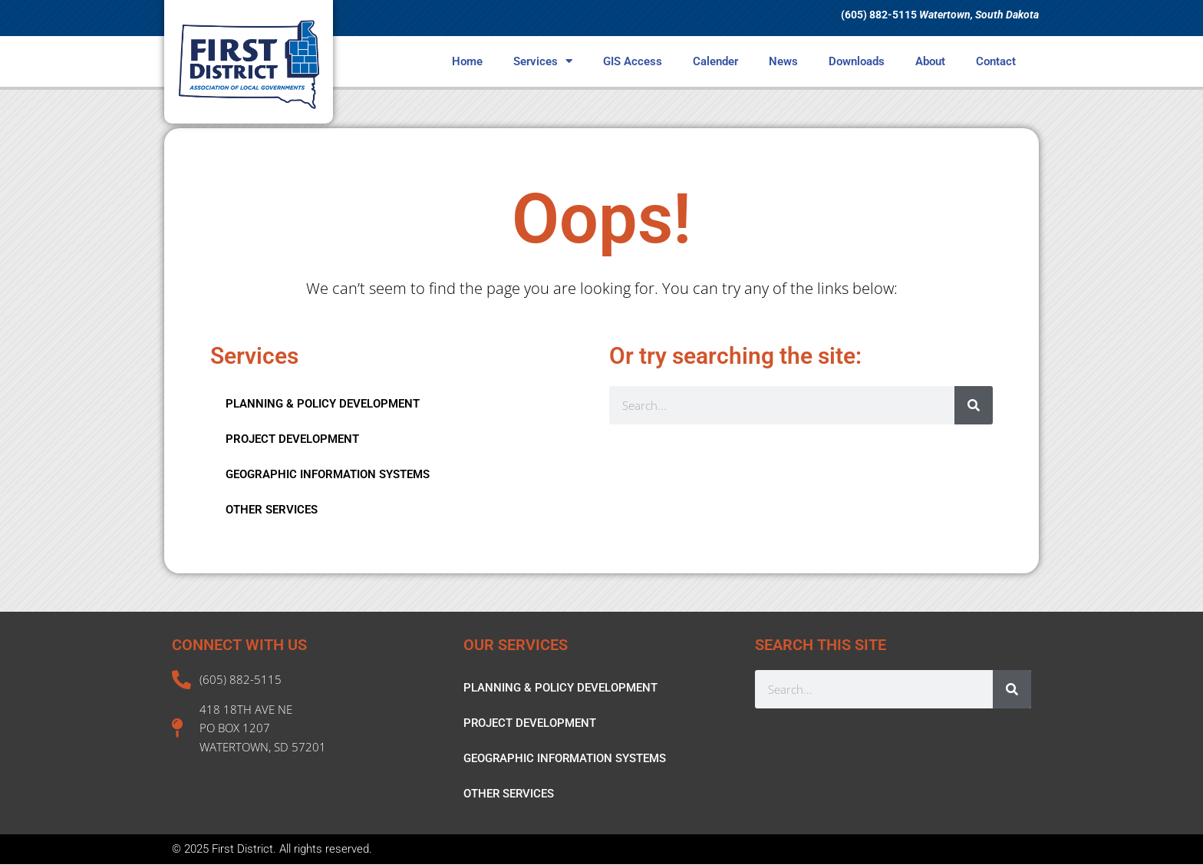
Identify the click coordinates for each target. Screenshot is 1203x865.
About (930, 61)
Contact (996, 61)
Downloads (857, 61)
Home (467, 61)
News (783, 61)
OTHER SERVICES (272, 510)
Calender (715, 61)
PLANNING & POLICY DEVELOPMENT (323, 404)
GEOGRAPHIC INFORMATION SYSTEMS (328, 474)
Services (542, 61)
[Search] (973, 405)
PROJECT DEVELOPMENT (292, 439)
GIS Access (632, 61)
